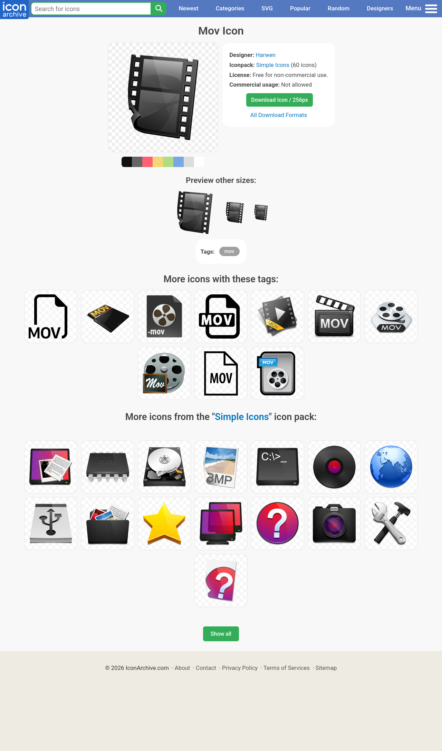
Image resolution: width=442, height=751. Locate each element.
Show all (221, 634)
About (182, 667)
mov (229, 251)
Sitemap (326, 667)
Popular (300, 8)
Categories (230, 8)
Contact (206, 667)
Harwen (266, 54)
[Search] (158, 8)
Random (338, 8)
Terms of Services (286, 667)
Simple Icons (272, 64)
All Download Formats (278, 114)
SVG (267, 8)
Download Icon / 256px (279, 100)
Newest (188, 8)
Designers (380, 8)
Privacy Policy (240, 667)
